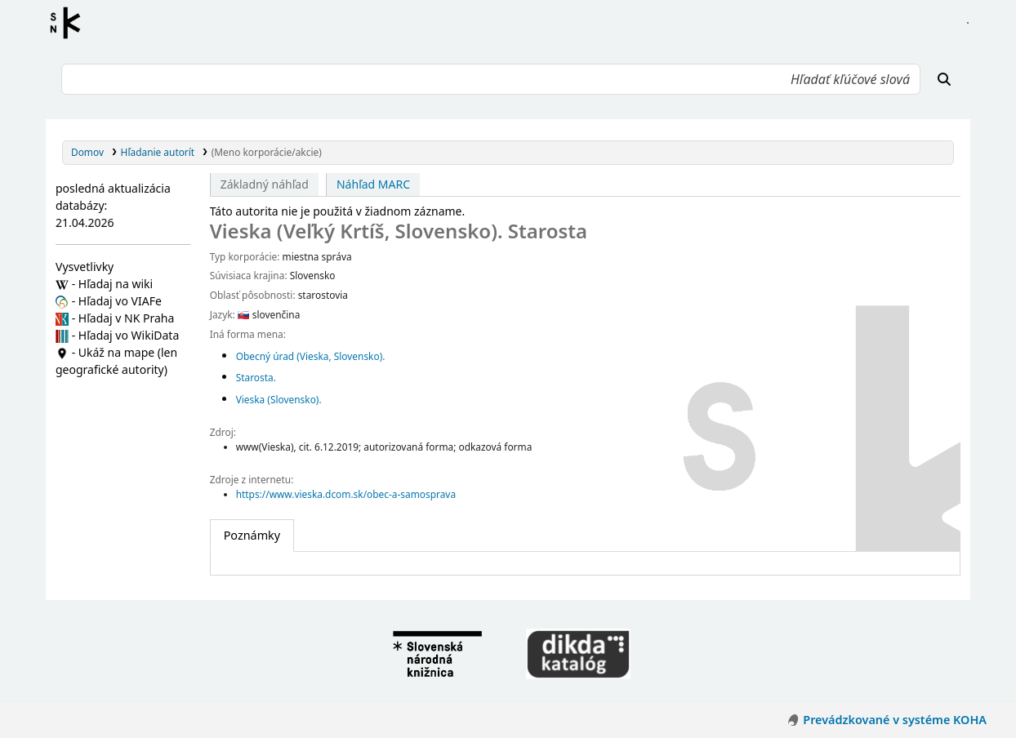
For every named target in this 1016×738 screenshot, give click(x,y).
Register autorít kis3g (70, 23)
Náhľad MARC (373, 184)
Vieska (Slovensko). (279, 399)
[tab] (252, 535)
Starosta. (256, 377)
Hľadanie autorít (158, 151)
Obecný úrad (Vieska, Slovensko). (310, 355)
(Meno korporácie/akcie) (267, 151)
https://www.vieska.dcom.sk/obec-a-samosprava (346, 493)
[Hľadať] (944, 79)
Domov (87, 151)
